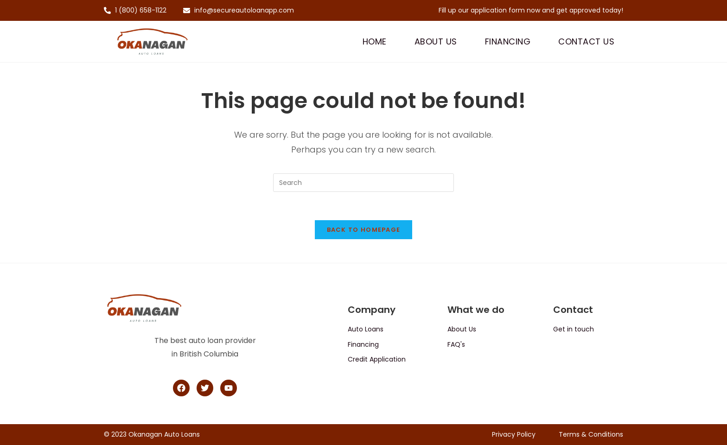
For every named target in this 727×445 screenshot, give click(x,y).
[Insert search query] (363, 182)
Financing (508, 41)
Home (375, 41)
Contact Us (586, 41)
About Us (436, 41)
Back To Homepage (364, 229)
